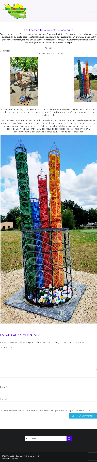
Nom (2, 375)
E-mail (3, 387)
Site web (4, 399)
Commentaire (6, 347)
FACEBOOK (93, 457)
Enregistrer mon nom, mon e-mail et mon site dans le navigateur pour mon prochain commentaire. (47, 411)
